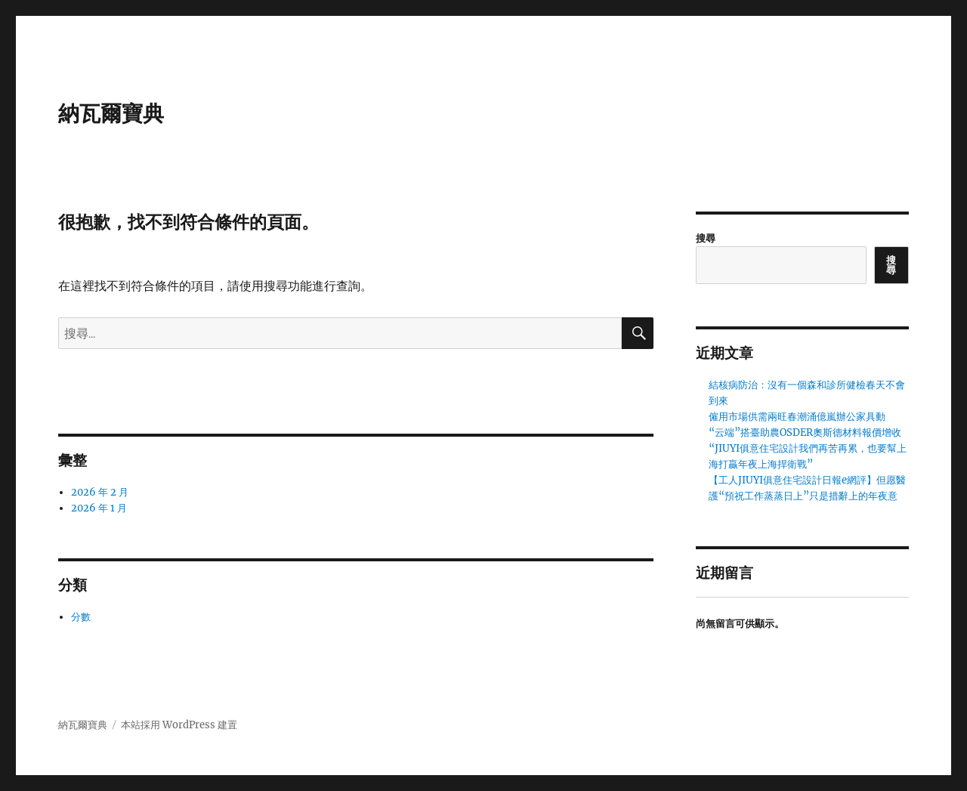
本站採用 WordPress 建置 (179, 724)
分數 (81, 616)
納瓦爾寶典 (111, 113)
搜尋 (705, 238)
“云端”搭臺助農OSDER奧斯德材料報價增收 (805, 432)
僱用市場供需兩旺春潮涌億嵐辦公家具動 (797, 416)
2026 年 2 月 (99, 492)
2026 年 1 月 (99, 508)
